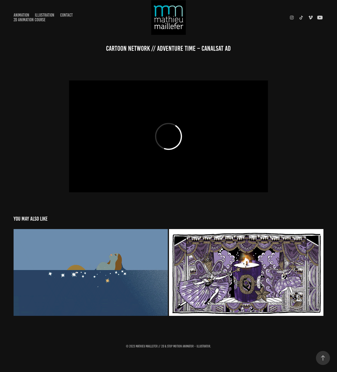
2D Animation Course (29, 19)
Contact (66, 15)
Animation (21, 15)
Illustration (44, 15)
